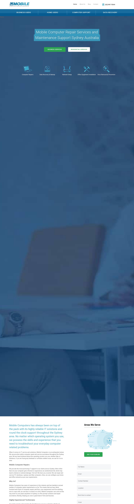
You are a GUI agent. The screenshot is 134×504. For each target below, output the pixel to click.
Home (75, 4)
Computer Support (81, 12)
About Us (82, 4)
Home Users (52, 12)
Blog (89, 4)
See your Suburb (93, 454)
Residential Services (79, 49)
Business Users (24, 12)
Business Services (55, 49)
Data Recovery (110, 12)
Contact (95, 4)
